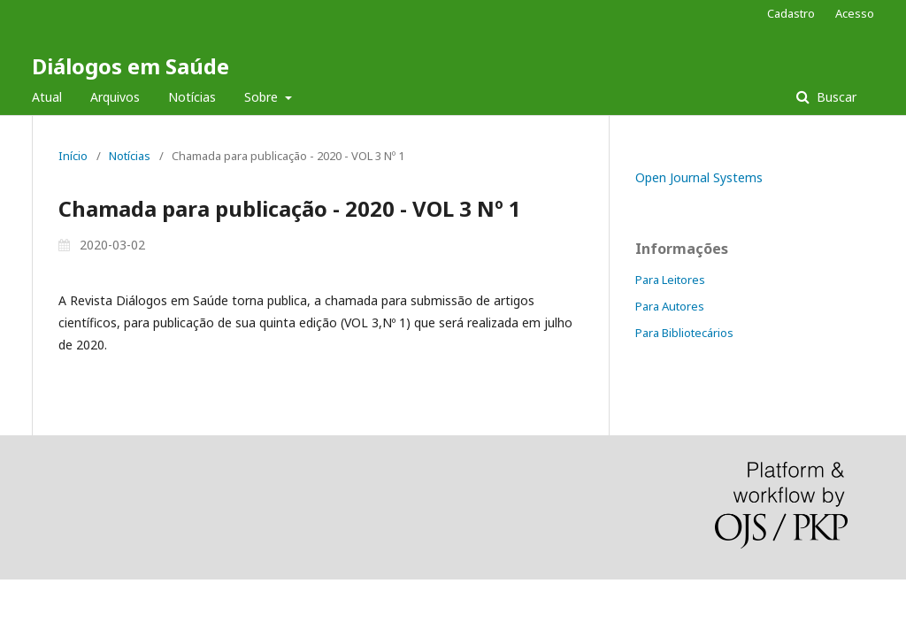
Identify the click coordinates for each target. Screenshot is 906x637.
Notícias (192, 96)
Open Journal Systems (699, 177)
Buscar (834, 96)
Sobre (262, 96)
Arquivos (115, 96)
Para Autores (669, 306)
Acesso (854, 13)
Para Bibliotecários (684, 333)
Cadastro (791, 13)
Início (73, 156)
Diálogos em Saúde (130, 66)
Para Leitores (670, 280)
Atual (47, 96)
